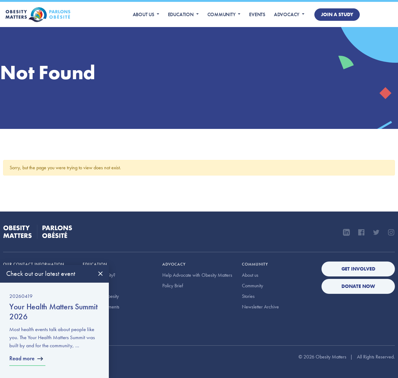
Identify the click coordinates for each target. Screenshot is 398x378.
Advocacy (286, 14)
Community (221, 14)
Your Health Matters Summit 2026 (53, 311)
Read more (22, 358)
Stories (248, 296)
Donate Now (358, 286)
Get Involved (358, 269)
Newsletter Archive (260, 306)
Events (257, 14)
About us (143, 14)
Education (181, 14)
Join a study (337, 14)
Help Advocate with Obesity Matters (197, 275)
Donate (378, 14)
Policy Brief (172, 285)
